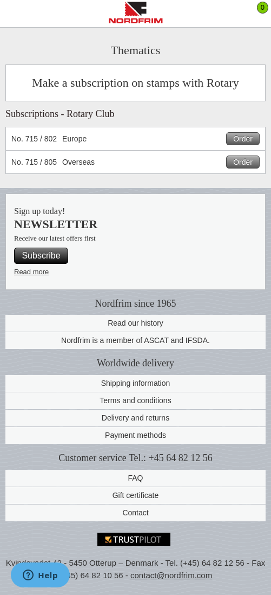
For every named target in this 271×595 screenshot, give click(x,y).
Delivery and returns (135, 417)
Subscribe (41, 255)
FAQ (135, 478)
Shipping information (135, 383)
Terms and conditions (135, 400)
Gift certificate (136, 495)
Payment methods (135, 435)
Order (243, 138)
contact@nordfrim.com (171, 575)
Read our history (135, 323)
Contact (135, 512)
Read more (31, 272)
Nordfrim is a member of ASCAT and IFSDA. (135, 340)
